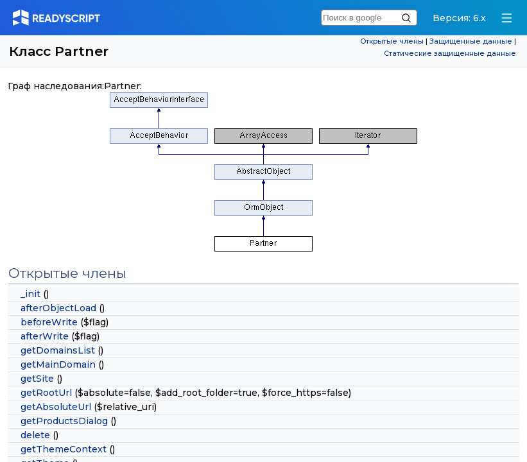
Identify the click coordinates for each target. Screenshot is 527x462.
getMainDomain (58, 364)
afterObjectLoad (58, 308)
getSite (37, 378)
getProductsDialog (64, 421)
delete (35, 435)
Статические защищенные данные (450, 53)
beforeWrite (49, 322)
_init (30, 294)
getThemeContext (64, 449)
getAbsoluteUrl (56, 407)
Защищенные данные (470, 41)
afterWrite (45, 336)
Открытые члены (392, 41)
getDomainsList (58, 350)
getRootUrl (46, 392)
